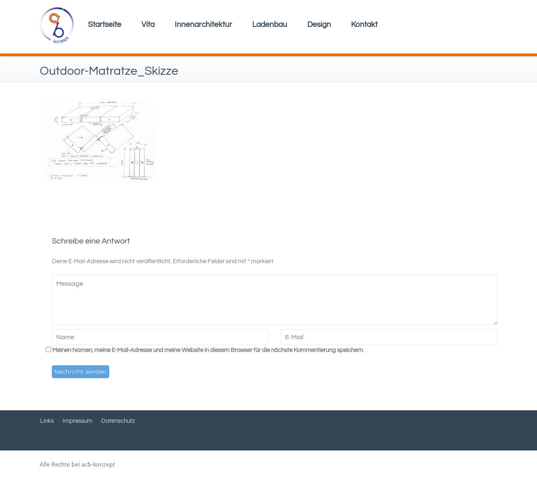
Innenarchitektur (203, 24)
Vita (148, 24)
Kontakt (364, 24)
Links (47, 421)
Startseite (104, 24)
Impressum (77, 421)
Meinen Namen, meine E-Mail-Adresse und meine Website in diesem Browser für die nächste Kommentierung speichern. (208, 350)
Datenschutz (118, 421)
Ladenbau (269, 24)
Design (319, 24)
